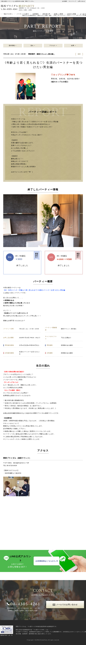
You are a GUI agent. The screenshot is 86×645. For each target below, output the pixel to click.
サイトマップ (72, 1)
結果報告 (36, 14)
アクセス (52, 45)
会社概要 (64, 1)
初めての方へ (8, 14)
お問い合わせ (81, 1)
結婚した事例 (58, 14)
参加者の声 (46, 14)
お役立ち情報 (71, 14)
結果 (72, 45)
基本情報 (12, 45)
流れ (32, 45)
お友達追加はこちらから (45, 561)
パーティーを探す (23, 14)
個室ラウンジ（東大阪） (46, 54)
